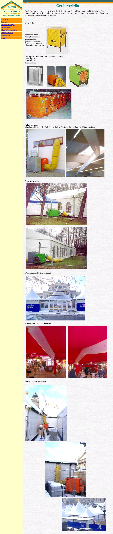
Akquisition (5, 35)
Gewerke (4, 22)
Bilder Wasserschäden (9, 30)
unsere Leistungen (8, 25)
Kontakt (4, 38)
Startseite (4, 19)
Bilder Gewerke (7, 33)
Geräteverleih (6, 27)
